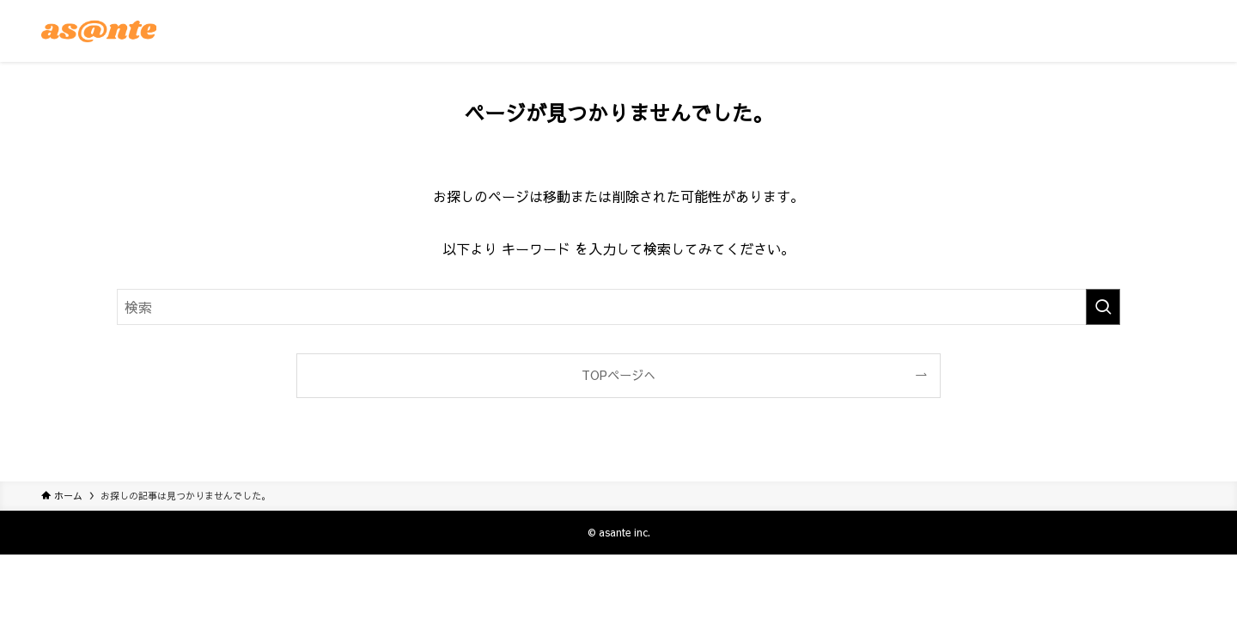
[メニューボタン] (1175, 31)
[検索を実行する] (1103, 307)
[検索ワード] (618, 307)
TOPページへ (618, 374)
